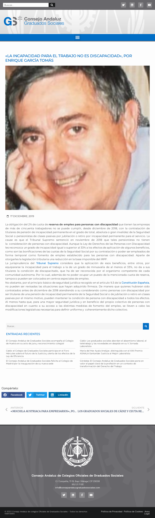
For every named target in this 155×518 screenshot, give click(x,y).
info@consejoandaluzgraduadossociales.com (77, 487)
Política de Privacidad (111, 511)
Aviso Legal (147, 512)
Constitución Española (135, 282)
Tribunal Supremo (47, 263)
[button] (77, 37)
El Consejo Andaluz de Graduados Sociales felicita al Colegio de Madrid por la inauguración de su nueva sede (39, 362)
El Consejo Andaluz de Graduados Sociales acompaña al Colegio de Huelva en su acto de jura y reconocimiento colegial (40, 342)
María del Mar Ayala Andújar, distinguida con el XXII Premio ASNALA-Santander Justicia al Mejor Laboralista (111, 352)
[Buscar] (52, 5)
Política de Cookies (133, 511)
